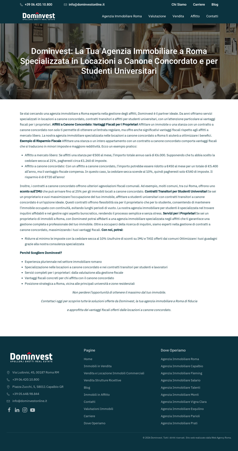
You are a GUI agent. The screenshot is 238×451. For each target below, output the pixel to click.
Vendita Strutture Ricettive (102, 380)
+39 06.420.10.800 (36, 4)
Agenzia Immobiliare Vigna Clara (184, 402)
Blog (215, 4)
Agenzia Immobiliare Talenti (180, 387)
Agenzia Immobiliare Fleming (181, 373)
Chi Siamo (179, 4)
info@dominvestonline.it (84, 4)
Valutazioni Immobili (98, 409)
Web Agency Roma (221, 437)
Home (88, 359)
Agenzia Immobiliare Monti (180, 395)
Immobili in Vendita (98, 366)
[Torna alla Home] (39, 16)
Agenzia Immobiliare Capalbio (182, 366)
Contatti (212, 16)
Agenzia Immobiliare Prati (179, 423)
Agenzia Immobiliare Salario (180, 380)
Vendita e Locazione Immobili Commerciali (114, 373)
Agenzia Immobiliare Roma (180, 359)
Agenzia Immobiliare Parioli (180, 416)
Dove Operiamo (94, 423)
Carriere (199, 4)
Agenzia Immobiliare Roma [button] (122, 16)
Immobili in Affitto (97, 395)
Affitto (195, 16)
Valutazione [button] (157, 16)
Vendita (178, 16)
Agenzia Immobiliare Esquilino (182, 409)
